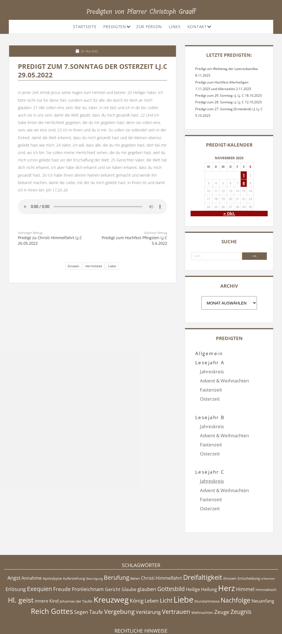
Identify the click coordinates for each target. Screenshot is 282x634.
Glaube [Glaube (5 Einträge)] (128, 562)
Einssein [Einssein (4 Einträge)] (230, 551)
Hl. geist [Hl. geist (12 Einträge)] (21, 572)
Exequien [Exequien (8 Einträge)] (39, 561)
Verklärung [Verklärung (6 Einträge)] (148, 584)
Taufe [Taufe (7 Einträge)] (96, 584)
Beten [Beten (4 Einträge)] (135, 551)
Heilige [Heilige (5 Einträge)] (193, 562)
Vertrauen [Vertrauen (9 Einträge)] (176, 584)
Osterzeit (210, 399)
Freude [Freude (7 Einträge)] (62, 561)
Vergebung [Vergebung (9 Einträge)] (119, 584)
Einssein (73, 266)
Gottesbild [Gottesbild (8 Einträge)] (171, 561)
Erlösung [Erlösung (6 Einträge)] (16, 561)
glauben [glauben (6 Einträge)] (146, 561)
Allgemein (209, 353)
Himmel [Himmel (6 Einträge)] (245, 561)
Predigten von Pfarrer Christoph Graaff (141, 11)
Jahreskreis (212, 371)
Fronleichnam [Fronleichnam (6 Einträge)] (88, 561)
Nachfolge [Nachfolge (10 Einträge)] (235, 572)
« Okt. (229, 213)
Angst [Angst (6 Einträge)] (13, 550)
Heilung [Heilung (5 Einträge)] (209, 562)
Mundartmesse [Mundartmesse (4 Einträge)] (206, 573)
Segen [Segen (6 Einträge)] (81, 584)
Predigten (114, 26)
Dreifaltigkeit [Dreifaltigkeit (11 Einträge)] (202, 549)
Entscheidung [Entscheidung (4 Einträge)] (249, 551)
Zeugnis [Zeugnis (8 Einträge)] (241, 584)
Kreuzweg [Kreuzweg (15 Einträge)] (111, 572)
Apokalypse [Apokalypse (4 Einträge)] (52, 551)
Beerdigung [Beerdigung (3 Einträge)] (94, 551)
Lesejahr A (210, 362)
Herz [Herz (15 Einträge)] (226, 560)
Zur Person (149, 26)
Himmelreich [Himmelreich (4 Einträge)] (266, 562)
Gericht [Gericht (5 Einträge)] (112, 562)
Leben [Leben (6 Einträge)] (152, 573)
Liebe (112, 266)
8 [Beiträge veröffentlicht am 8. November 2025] (244, 183)
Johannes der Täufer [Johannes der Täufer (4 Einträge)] (76, 573)
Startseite (84, 26)
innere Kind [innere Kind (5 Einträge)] (47, 574)
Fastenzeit (211, 390)
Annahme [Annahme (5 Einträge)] (31, 551)
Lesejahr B (210, 408)
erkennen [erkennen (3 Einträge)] (268, 551)
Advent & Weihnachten (224, 380)
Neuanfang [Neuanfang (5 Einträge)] (262, 574)
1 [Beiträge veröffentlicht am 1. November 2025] (244, 175)
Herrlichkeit (93, 266)
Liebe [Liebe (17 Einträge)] (183, 572)
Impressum (141, 616)
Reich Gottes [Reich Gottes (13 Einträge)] (52, 584)
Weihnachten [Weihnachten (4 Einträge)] (202, 585)
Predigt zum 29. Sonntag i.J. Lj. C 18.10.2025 (228, 95)
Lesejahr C (210, 453)
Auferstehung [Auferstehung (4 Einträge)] (74, 551)
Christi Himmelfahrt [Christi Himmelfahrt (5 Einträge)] (161, 551)
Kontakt (197, 26)
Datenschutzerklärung (141, 621)
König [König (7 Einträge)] (136, 573)
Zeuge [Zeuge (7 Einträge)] (221, 584)
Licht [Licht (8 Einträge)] (166, 573)
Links (175, 26)
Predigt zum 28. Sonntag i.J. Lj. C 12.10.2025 (228, 102)
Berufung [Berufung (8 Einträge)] (116, 550)
